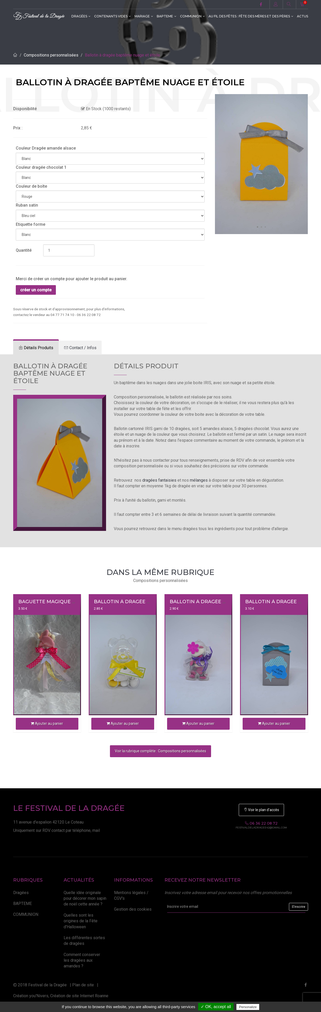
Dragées (81, 16)
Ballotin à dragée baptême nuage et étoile (122, 55)
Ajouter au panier (47, 723)
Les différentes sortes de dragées (84, 940)
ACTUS (302, 16)
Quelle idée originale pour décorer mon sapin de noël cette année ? (85, 898)
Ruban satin (27, 205)
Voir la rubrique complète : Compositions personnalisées (160, 751)
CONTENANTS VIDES (112, 16)
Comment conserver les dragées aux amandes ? (82, 960)
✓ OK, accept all (216, 1006)
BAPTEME (166, 16)
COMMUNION (192, 16)
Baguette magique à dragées (59, 602)
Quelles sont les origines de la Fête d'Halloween (81, 921)
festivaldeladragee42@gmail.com (261, 827)
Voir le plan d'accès (261, 810)
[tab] (36, 348)
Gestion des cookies (133, 909)
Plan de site (83, 984)
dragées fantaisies (159, 480)
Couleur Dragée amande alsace (46, 148)
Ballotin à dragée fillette (207, 602)
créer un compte (35, 289)
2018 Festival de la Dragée (40, 984)
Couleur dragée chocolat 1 (41, 167)
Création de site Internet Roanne (79, 995)
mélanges (199, 480)
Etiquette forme (30, 224)
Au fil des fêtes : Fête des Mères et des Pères (250, 16)
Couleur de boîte (31, 186)
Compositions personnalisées (51, 55)
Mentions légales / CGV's (131, 895)
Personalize (248, 1007)
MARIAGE (144, 16)
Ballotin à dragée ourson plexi (138, 602)
